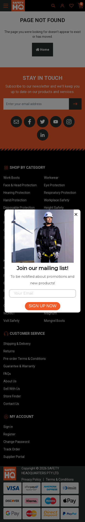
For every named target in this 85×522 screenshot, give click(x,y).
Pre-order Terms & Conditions (24, 359)
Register (9, 434)
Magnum (50, 313)
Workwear (51, 177)
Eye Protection (54, 185)
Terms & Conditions (60, 479)
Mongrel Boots (54, 321)
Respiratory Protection (60, 192)
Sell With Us (11, 389)
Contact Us (11, 404)
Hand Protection (15, 200)
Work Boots (11, 177)
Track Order (11, 449)
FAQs (7, 374)
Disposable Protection (19, 207)
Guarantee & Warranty (19, 366)
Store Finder (12, 396)
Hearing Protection (16, 192)
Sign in (8, 427)
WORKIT (9, 313)
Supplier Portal (13, 457)
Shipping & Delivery (17, 343)
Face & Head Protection (20, 185)
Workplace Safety (56, 200)
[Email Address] (36, 104)
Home (42, 49)
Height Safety (54, 207)
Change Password (16, 442)
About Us (10, 381)
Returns (9, 351)
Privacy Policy (31, 479)
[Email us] (16, 121)
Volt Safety (11, 321)
